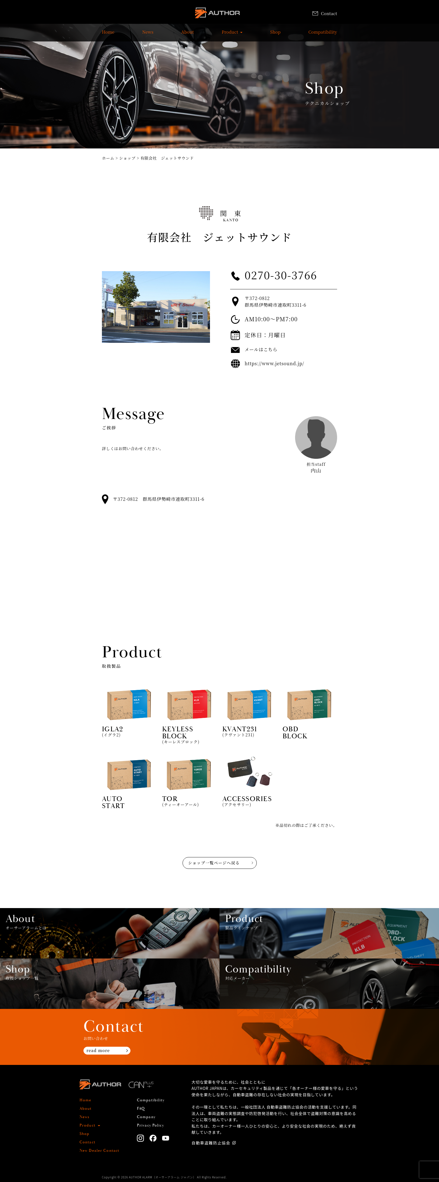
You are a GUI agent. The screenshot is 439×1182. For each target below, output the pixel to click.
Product (230, 35)
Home (108, 35)
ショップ (127, 158)
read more (98, 1050)
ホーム (108, 158)
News (147, 35)
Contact (324, 13)
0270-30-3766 (281, 274)
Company (146, 1117)
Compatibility (323, 35)
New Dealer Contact (99, 1151)
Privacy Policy (150, 1125)
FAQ (141, 1109)
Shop (275, 35)
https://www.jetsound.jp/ (274, 363)
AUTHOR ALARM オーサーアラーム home (217, 14)
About (187, 35)
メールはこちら (261, 349)
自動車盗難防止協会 (211, 1143)
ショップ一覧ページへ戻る (214, 862)
